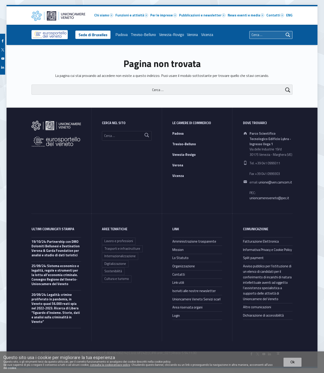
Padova (122, 35)
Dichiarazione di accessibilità (263, 315)
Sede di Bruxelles (93, 35)
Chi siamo (103, 15)
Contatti (275, 15)
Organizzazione (183, 266)
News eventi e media (246, 15)
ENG (289, 15)
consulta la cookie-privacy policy (110, 364)
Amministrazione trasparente (194, 241)
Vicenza (208, 35)
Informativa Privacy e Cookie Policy (267, 249)
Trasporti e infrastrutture (122, 248)
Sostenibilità (113, 271)
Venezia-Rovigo (172, 35)
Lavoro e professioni (118, 241)
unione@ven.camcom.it (275, 182)
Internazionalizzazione (120, 256)
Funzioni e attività (131, 15)
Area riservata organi (187, 307)
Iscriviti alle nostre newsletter (194, 290)
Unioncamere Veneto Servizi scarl (196, 299)
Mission (178, 249)
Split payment (253, 257)
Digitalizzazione (115, 263)
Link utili (178, 282)
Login (176, 315)
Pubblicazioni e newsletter (202, 15)
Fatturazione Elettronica (261, 241)
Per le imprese (163, 15)
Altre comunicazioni (257, 307)
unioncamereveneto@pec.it (269, 198)
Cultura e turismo (116, 278)
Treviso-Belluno (144, 35)
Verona (193, 35)
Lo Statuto (180, 257)
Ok (292, 362)
